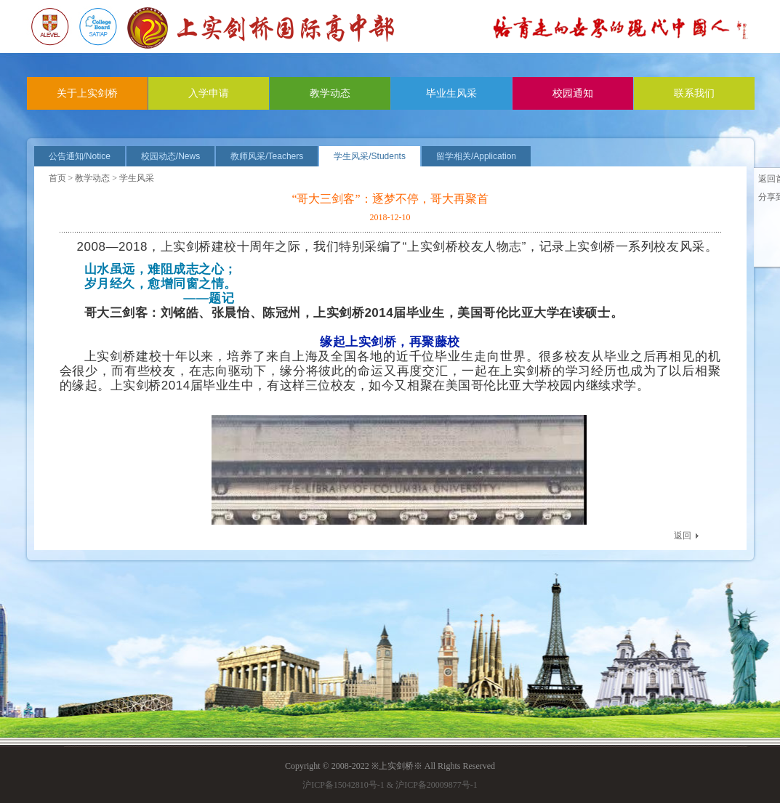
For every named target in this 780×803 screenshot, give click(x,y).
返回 (682, 535)
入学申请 (208, 93)
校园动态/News (170, 156)
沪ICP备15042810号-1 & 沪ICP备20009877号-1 (390, 785)
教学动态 (330, 93)
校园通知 (572, 93)
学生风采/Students (370, 156)
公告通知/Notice (79, 156)
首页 (57, 178)
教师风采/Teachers (266, 156)
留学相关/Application (476, 156)
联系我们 (694, 93)
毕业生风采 (451, 93)
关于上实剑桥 (87, 93)
